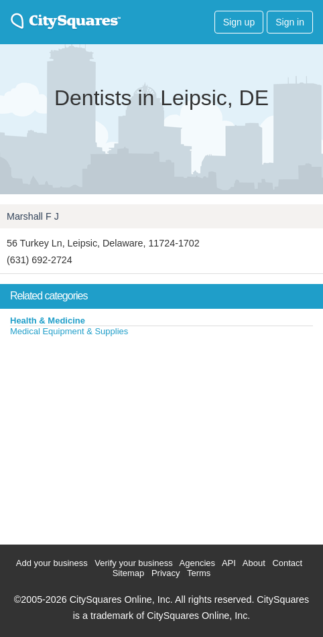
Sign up (239, 22)
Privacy (165, 573)
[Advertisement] (100, 437)
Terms (198, 573)
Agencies (197, 563)
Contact (287, 563)
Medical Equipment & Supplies (69, 331)
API (229, 563)
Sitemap (129, 573)
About (254, 563)
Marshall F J (33, 216)
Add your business (52, 563)
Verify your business (133, 563)
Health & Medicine (47, 320)
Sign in (289, 22)
